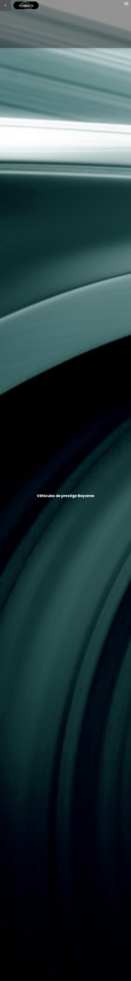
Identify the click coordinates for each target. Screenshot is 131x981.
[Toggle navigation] (126, 4)
